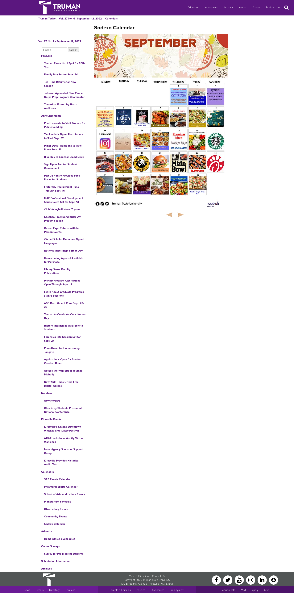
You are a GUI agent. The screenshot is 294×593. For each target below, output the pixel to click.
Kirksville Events (51, 419)
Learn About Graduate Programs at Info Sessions (64, 293)
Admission (193, 7)
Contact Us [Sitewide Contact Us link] (158, 576)
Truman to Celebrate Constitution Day (64, 316)
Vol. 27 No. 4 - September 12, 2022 (80, 18)
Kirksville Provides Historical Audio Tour (61, 462)
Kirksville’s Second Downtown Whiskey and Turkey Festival (62, 428)
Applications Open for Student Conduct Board (62, 361)
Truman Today (47, 18)
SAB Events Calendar (57, 479)
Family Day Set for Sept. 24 (61, 74)
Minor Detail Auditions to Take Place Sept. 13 (63, 147)
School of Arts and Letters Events (64, 494)
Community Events (55, 516)
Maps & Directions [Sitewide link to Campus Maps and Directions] (139, 576)
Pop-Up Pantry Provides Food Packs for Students (62, 177)
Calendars (111, 18)
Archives (46, 568)
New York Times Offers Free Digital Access (61, 383)
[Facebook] (216, 579)
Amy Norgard (52, 400)
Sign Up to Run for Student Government (60, 166)
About (256, 7)
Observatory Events (56, 509)
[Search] (54, 49)
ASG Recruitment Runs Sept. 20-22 (64, 305)
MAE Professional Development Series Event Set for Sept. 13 (63, 200)
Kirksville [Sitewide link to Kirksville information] (154, 583)
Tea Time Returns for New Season (60, 83)
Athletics (228, 7)
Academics (211, 7)
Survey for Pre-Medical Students (64, 553)
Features (46, 55)
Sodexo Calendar (54, 524)
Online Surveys (50, 546)
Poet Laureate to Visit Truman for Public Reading (64, 125)
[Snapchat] (273, 579)
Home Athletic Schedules (59, 539)
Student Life (273, 7)
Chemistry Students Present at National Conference (63, 410)
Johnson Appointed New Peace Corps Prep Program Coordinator (64, 95)
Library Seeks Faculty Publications (57, 271)
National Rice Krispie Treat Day (63, 250)
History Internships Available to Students (63, 327)
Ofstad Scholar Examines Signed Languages (64, 241)
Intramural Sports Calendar (60, 486)
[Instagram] (251, 579)
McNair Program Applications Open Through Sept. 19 (62, 282)
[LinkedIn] (262, 579)
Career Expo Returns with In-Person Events (61, 230)
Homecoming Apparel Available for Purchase (63, 260)
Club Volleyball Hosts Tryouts (62, 209)
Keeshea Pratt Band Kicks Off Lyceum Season (62, 218)
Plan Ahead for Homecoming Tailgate (62, 350)
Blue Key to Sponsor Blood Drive (64, 157)
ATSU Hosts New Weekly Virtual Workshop (64, 440)
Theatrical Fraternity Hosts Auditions (60, 106)
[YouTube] (239, 579)
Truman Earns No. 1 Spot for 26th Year (64, 65)
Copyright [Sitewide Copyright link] (129, 580)
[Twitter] (228, 579)
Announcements (51, 115)
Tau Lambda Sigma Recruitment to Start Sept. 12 (63, 136)
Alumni (243, 7)
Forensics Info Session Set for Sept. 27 (62, 338)
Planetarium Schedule (57, 501)
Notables (46, 393)
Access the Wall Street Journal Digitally (63, 372)
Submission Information (55, 561)
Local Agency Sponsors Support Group (63, 451)
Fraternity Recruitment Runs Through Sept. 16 (61, 188)
